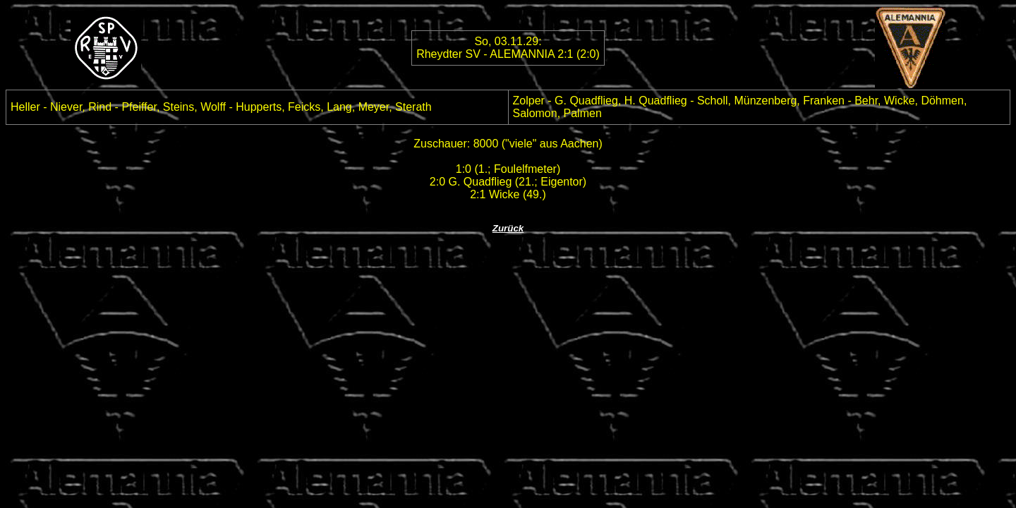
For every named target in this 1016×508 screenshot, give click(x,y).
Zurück (508, 228)
